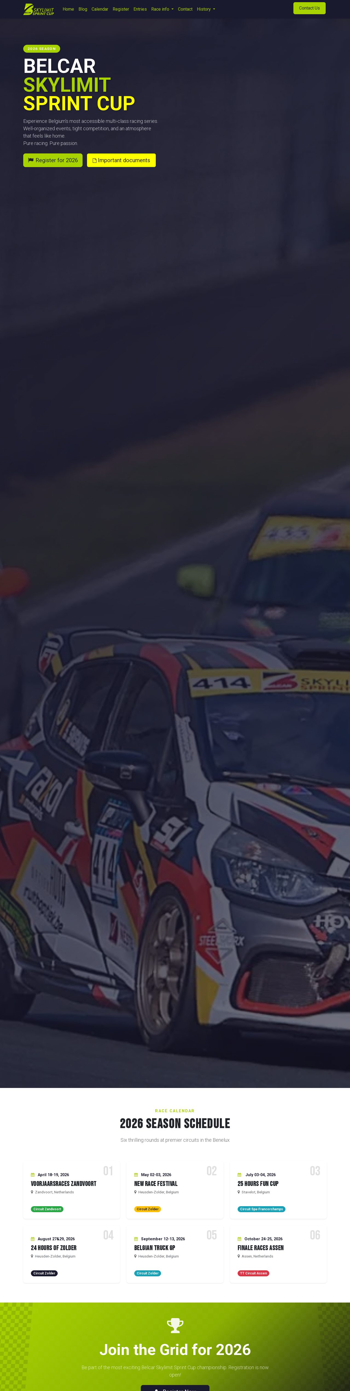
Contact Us (309, 8)
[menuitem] (68, 9)
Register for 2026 (53, 160)
